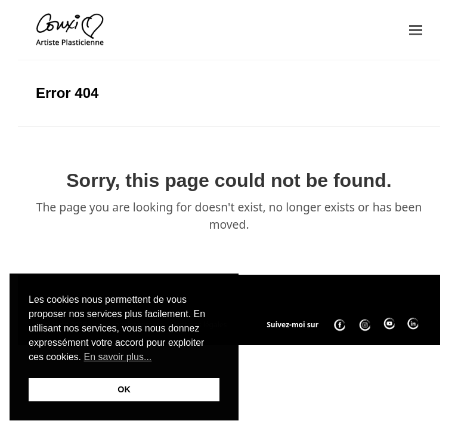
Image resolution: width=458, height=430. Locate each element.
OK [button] (124, 389)
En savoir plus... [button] (117, 357)
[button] (415, 30)
